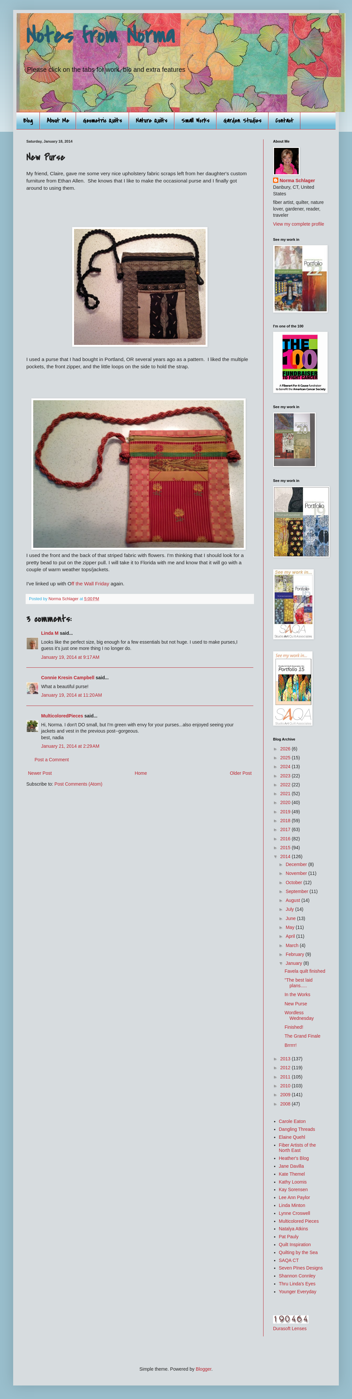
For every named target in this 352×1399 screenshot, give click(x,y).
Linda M (50, 633)
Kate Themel (292, 1174)
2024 (286, 766)
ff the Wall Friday (90, 583)
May (290, 927)
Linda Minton (292, 1205)
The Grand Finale (302, 1036)
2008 (286, 1103)
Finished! (294, 1027)
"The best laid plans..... (299, 982)
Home (141, 773)
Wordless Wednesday (299, 1015)
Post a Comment (52, 759)
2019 (286, 811)
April (291, 936)
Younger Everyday (297, 1291)
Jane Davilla (291, 1166)
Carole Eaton (292, 1121)
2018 (286, 820)
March (293, 945)
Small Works (195, 120)
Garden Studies (242, 120)
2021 (286, 793)
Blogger (203, 1369)
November (297, 873)
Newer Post (40, 773)
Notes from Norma (100, 35)
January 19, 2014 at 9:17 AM (70, 657)
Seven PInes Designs (301, 1268)
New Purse (296, 1003)
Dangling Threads (297, 1129)
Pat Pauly (289, 1236)
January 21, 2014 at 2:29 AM (70, 746)
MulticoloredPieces (62, 715)
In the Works (297, 994)
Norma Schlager (297, 180)
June (291, 918)
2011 (286, 1076)
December (297, 864)
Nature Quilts (151, 120)
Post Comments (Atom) (78, 784)
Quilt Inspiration (295, 1244)
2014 (286, 856)
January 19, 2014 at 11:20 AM (71, 695)
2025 (286, 757)
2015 (286, 847)
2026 (286, 748)
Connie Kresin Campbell (67, 677)
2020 (286, 802)
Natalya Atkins (293, 1228)
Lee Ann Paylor (294, 1197)
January (294, 963)
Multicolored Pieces (299, 1221)
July (290, 909)
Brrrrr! (291, 1045)
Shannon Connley (297, 1275)
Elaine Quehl (292, 1137)
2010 (286, 1085)
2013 (286, 1058)
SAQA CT (289, 1260)
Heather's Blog (294, 1158)
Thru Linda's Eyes (297, 1283)
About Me (58, 120)
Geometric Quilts (102, 120)
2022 (286, 784)
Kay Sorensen (293, 1189)
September (297, 891)
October (294, 882)
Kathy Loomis (293, 1182)
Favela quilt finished (305, 971)
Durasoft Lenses (290, 1328)
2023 (286, 775)
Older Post (241, 773)
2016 (286, 838)
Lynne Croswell (294, 1213)
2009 (286, 1094)
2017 (286, 829)
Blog (28, 120)
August (293, 900)
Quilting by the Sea (298, 1252)
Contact (284, 120)
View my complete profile (298, 224)
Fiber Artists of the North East (297, 1147)
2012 (286, 1067)
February (295, 954)
